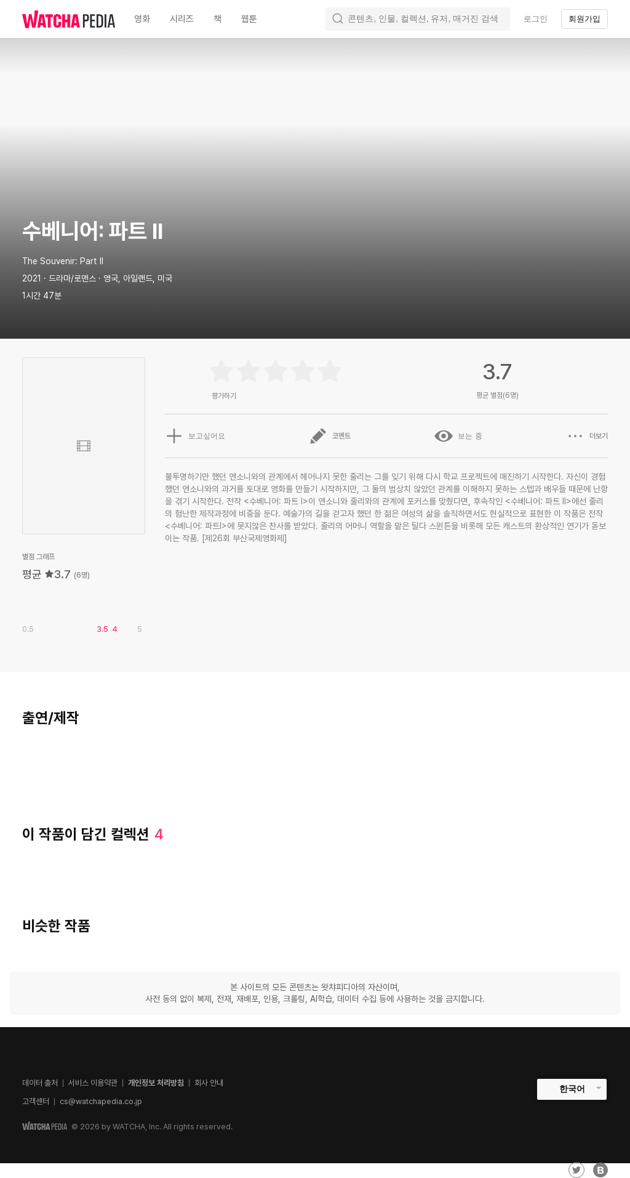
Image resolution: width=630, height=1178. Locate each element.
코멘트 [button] (330, 436)
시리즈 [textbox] (182, 19)
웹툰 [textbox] (249, 19)
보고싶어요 (195, 436)
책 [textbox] (217, 19)
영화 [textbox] (142, 19)
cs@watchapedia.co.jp (101, 1101)
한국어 (572, 1089)
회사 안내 (208, 1082)
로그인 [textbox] (536, 18)
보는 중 (458, 436)
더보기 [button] (587, 436)
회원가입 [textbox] (584, 18)
